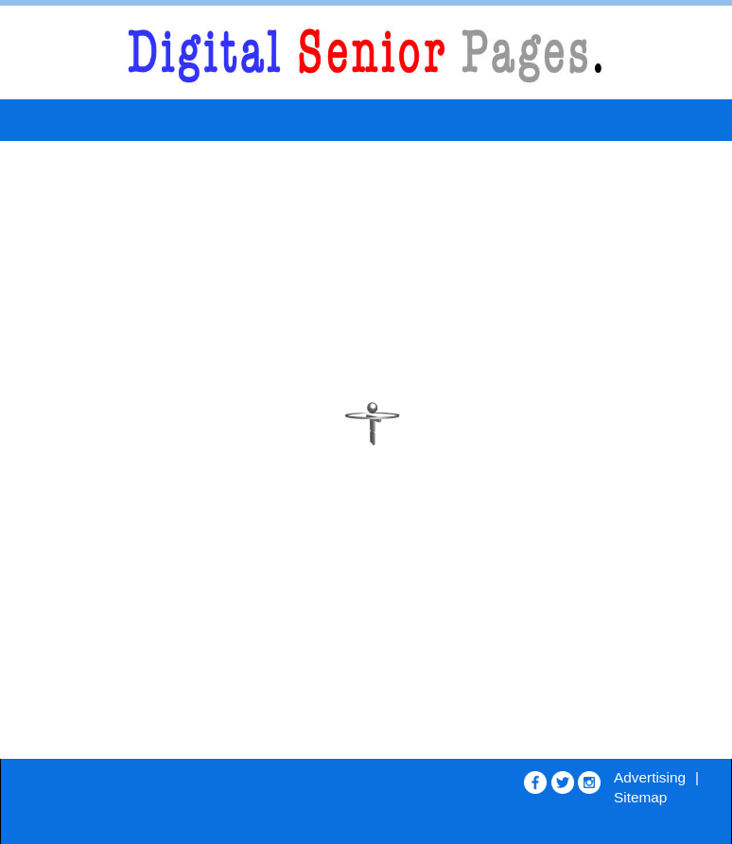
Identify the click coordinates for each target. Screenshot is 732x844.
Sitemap (640, 797)
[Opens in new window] (535, 778)
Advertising (650, 777)
